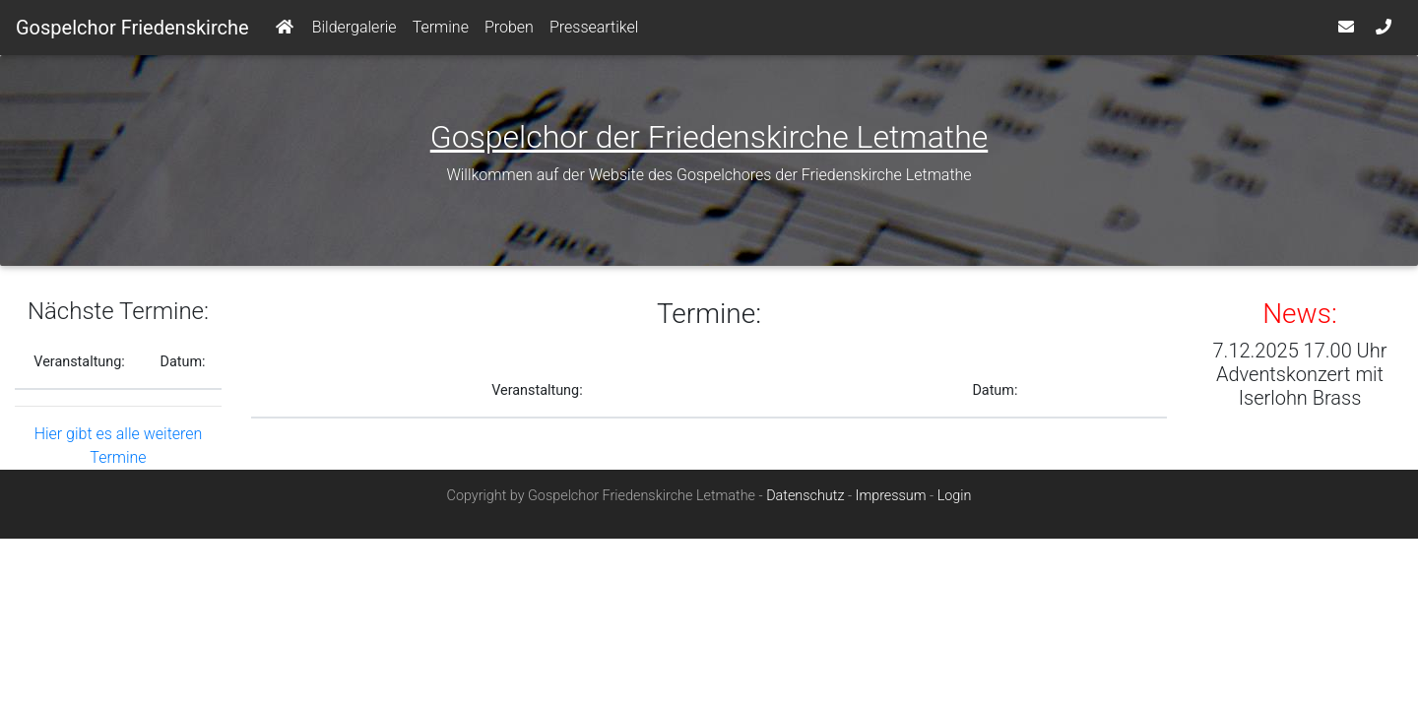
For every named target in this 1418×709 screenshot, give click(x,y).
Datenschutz (805, 503)
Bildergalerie (354, 31)
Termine (441, 31)
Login (954, 503)
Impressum (891, 503)
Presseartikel (593, 31)
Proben (509, 31)
